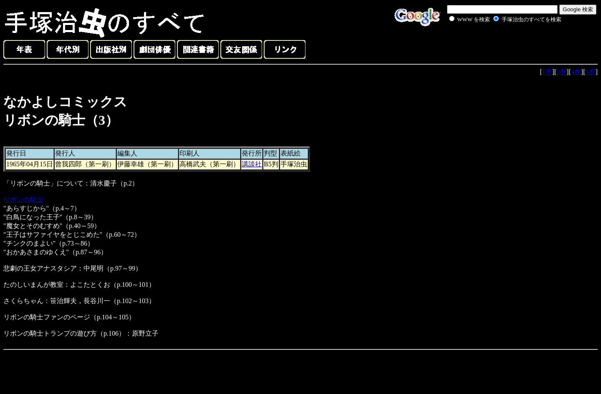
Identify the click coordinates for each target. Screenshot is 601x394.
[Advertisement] (496, 43)
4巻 (576, 71)
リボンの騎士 (23, 199)
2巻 (561, 71)
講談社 (252, 164)
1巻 (547, 71)
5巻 (591, 71)
